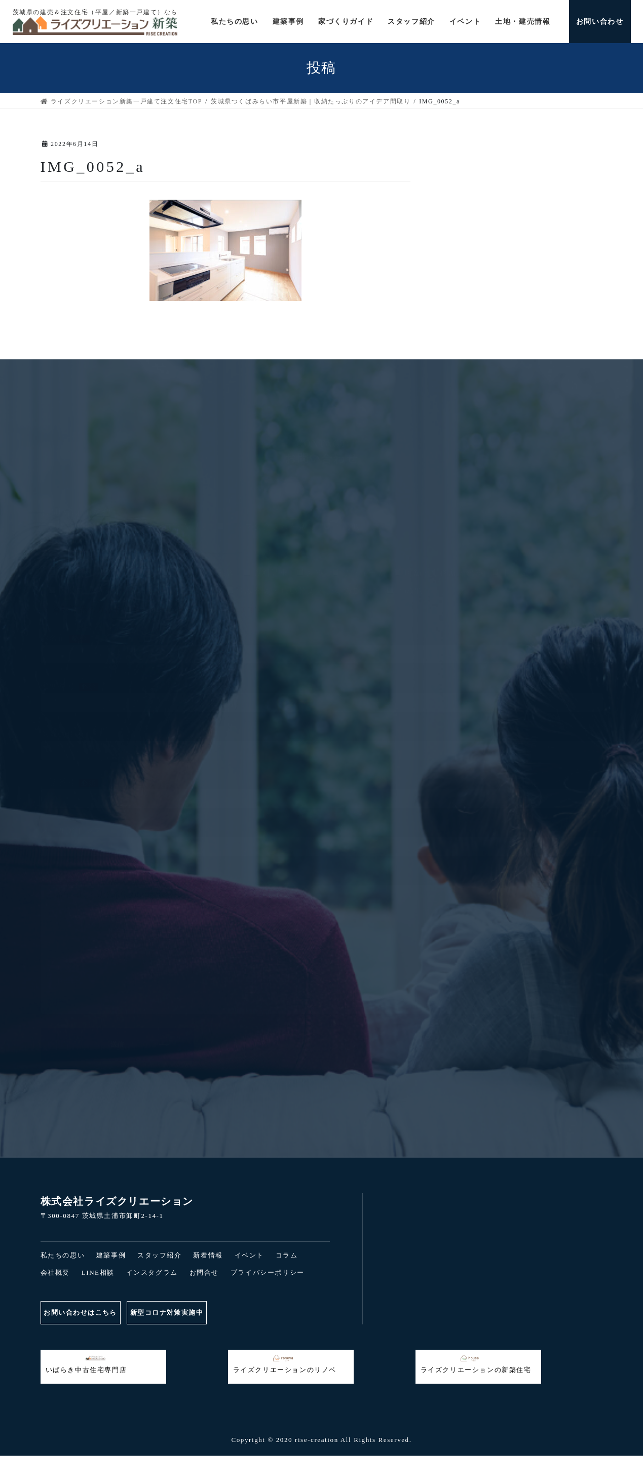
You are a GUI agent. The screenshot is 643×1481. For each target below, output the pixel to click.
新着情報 (207, 1255)
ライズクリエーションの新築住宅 (476, 1364)
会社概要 (55, 1272)
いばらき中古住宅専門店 (86, 1364)
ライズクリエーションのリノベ (284, 1364)
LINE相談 (98, 1272)
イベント (249, 1255)
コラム (287, 1255)
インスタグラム (152, 1272)
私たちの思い (63, 1255)
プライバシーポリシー (268, 1272)
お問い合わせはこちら (83, 1312)
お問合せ (204, 1272)
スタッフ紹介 (159, 1255)
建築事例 (111, 1255)
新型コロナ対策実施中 (178, 1312)
